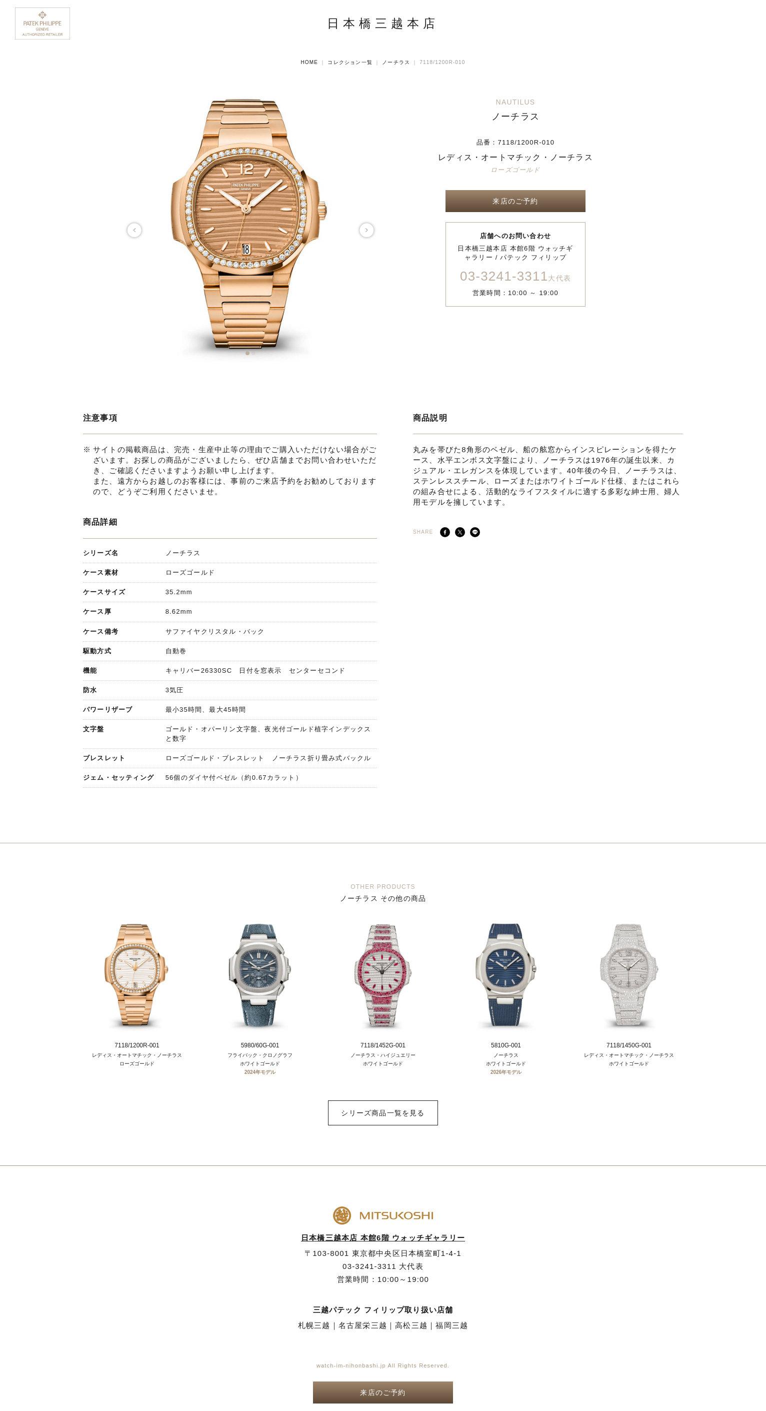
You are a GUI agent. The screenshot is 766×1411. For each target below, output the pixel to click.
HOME (309, 62)
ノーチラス (396, 62)
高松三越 (411, 1325)
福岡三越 (452, 1325)
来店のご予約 (515, 201)
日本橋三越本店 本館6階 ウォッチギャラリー (383, 1237)
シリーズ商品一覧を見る (382, 1113)
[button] (248, 353)
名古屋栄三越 (362, 1325)
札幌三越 (314, 1325)
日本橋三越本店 (383, 24)
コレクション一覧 (350, 62)
